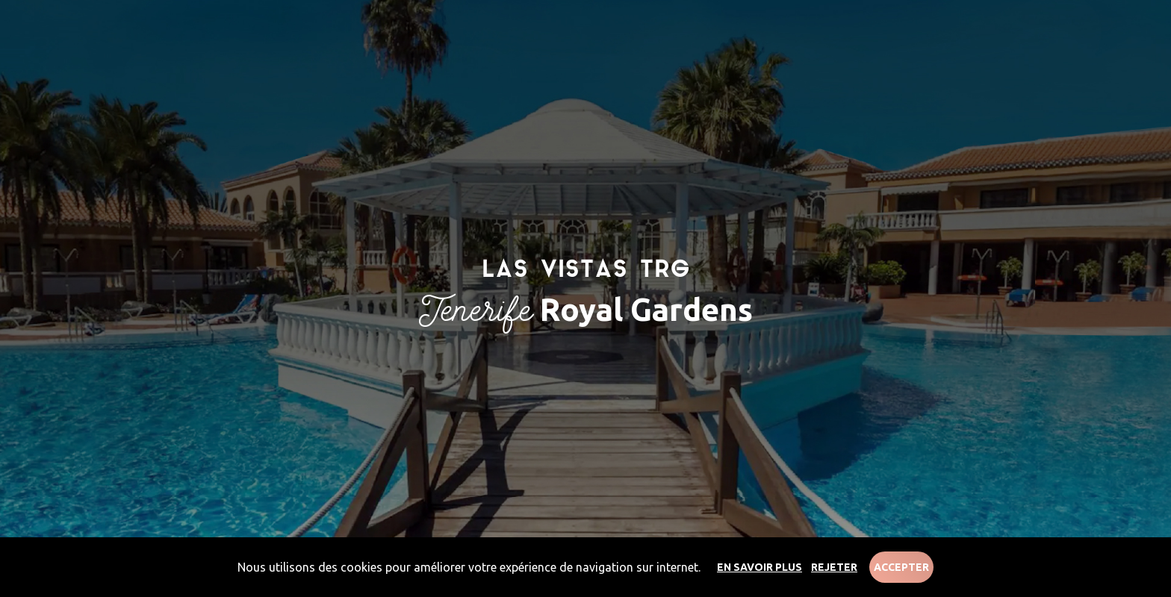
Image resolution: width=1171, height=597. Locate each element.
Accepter (901, 567)
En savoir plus (759, 567)
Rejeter (834, 567)
